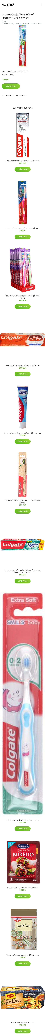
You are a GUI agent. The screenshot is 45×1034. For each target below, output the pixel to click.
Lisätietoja (10, 86)
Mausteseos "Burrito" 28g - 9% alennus (22, 888)
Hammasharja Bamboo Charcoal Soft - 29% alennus (22, 501)
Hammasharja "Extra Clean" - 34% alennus (22, 228)
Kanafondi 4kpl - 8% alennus (22, 1023)
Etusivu (4, 21)
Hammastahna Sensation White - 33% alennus (22, 433)
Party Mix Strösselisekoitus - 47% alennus (22, 955)
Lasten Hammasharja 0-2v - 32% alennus (22, 820)
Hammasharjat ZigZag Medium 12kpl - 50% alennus (22, 297)
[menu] (41, 4)
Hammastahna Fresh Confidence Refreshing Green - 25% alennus (22, 571)
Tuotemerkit (15, 72)
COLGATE (24, 72)
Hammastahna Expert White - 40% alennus (22, 365)
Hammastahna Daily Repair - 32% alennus (22, 161)
